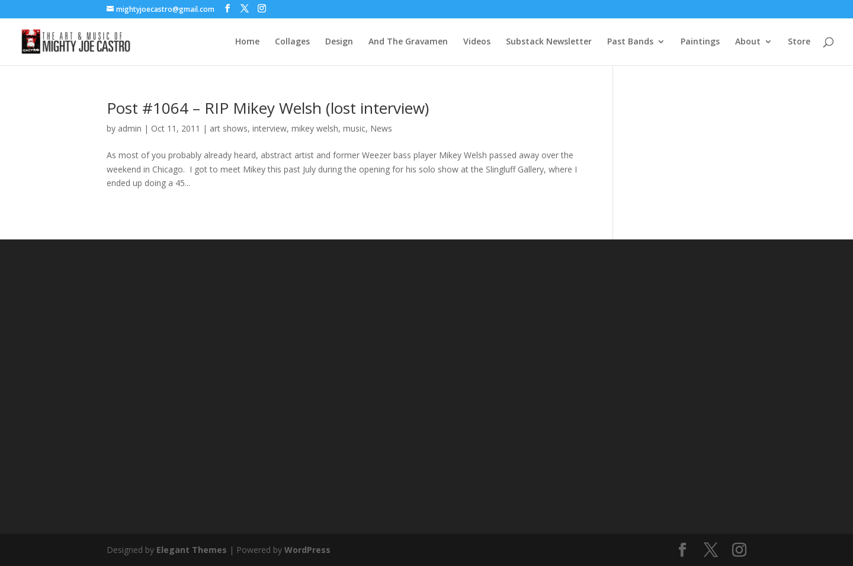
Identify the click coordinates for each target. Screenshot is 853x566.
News (381, 128)
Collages (292, 42)
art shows (229, 128)
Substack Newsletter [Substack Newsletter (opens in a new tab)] (549, 42)
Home (247, 42)
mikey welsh (314, 128)
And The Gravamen (408, 42)
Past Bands (630, 42)
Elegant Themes (191, 549)
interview (269, 128)
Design (339, 42)
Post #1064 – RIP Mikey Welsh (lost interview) (268, 108)
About (748, 42)
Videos (476, 42)
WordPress (307, 549)
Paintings (700, 42)
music (354, 128)
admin (130, 128)
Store (799, 42)
